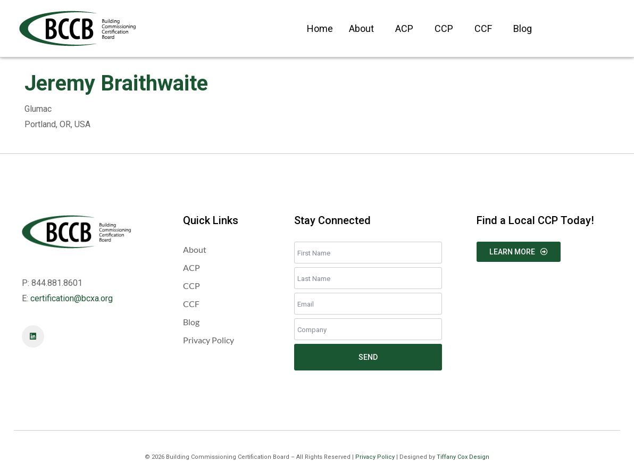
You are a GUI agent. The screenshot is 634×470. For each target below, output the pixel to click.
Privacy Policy (375, 456)
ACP (404, 28)
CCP (444, 28)
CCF (483, 28)
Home (320, 28)
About (361, 28)
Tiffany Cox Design (463, 456)
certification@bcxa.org (71, 298)
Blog (522, 28)
